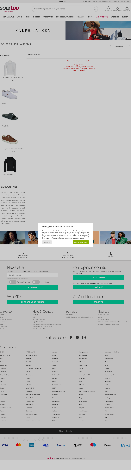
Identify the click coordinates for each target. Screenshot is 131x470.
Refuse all (47, 242)
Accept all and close (80, 242)
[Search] (94, 9)
